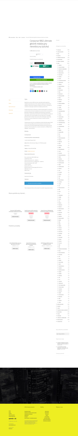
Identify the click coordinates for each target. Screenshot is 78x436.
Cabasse (60, 109)
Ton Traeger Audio (62, 285)
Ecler (59, 135)
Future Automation (62, 155)
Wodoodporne (32, 86)
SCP (59, 256)
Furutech (60, 153)
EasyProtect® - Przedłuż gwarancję (31, 418)
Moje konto (47, 411)
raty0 (42, 87)
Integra (60, 174)
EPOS (60, 143)
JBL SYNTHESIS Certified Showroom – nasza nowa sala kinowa (62, 348)
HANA (60, 164)
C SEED (60, 107)
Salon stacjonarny (12, 414)
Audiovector (61, 82)
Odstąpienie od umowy (28, 414)
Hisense (60, 168)
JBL (59, 178)
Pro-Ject (60, 243)
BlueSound (60, 93)
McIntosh (60, 212)
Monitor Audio (61, 218)
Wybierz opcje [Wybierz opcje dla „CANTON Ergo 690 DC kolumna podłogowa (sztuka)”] (46, 249)
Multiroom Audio (60, 304)
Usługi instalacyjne (12, 416)
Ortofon (60, 229)
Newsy (47, 415)
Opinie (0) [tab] (11, 113)
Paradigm (60, 233)
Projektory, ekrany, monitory (62, 309)
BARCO (60, 88)
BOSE (60, 97)
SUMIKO (60, 273)
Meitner (60, 214)
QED (59, 244)
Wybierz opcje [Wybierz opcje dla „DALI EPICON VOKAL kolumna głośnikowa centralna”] (15, 249)
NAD (59, 221)
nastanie (38, 87)
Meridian (60, 216)
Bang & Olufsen (61, 86)
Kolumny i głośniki (48, 83)
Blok (59, 91)
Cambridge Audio (62, 111)
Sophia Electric (61, 265)
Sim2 (59, 258)
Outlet (58, 308)
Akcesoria (59, 49)
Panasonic (60, 231)
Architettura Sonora (62, 80)
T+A (59, 279)
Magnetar (60, 204)
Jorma (60, 183)
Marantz (60, 206)
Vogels (60, 292)
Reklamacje (27, 415)
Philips (60, 235)
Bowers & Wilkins (62, 103)
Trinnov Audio (61, 287)
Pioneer (60, 239)
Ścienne (43, 84)
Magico (60, 202)
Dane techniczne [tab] (12, 107)
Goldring (60, 158)
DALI (59, 128)
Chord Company (61, 120)
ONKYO (60, 225)
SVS (59, 277)
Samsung (60, 254)
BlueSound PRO (61, 95)
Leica (60, 191)
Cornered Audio (61, 126)
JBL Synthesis (61, 179)
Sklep (17, 37)
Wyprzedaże (47, 416)
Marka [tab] (10, 103)
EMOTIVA (60, 141)
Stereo (58, 313)
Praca (10, 412)
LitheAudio (61, 195)
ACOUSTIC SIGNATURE (62, 68)
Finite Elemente (61, 149)
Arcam (60, 78)
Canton (60, 114)
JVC (59, 185)
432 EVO (60, 65)
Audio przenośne (60, 51)
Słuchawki (59, 315)
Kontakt (10, 413)
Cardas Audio (61, 116)
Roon (59, 250)
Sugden (60, 271)
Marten (60, 210)
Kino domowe (59, 59)
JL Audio (60, 181)
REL (59, 246)
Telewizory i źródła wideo (61, 317)
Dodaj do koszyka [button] (15, 217)
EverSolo (60, 145)
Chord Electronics (62, 122)
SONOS (60, 260)
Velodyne (60, 290)
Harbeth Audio (61, 166)
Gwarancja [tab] (11, 110)
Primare (60, 241)
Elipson (60, 139)
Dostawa (26, 416)
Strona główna (12, 37)
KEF (59, 189)
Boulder (60, 101)
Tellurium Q (61, 283)
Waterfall (60, 296)
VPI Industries (61, 294)
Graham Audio (61, 160)
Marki (19, 37)
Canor (60, 112)
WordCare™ (10, 428)
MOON (60, 220)
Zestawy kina (59, 321)
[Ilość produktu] (32, 63)
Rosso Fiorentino (62, 252)
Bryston (60, 105)
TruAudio (60, 288)
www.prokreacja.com (12, 424)
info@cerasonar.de (31, 151)
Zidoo (60, 302)
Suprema (60, 275)
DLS (59, 134)
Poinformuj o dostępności (41, 80)
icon (59, 170)
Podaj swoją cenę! (35, 77)
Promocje (47, 414)
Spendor (60, 267)
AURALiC (60, 84)
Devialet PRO (61, 132)
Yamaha (60, 300)
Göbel (60, 156)
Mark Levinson (61, 208)
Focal (60, 151)
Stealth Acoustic (62, 269)
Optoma (60, 227)
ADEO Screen (61, 70)
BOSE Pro (60, 99)
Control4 (60, 124)
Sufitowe (46, 84)
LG (59, 193)
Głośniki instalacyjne (41, 83)
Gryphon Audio (61, 162)
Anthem (60, 76)
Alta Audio (60, 74)
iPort (59, 176)
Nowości (58, 306)
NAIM (59, 223)
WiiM (59, 298)
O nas (10, 410)
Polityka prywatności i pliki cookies (30, 412)
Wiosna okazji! (60, 319)
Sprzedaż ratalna (47, 418)
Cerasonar (23, 37)
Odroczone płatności (46, 419)
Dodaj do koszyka (39, 63)
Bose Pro (58, 55)
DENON (60, 130)
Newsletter (47, 412)
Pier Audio (60, 237)
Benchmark (61, 90)
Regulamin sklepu (28, 411)
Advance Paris (61, 72)
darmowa (35, 87)
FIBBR (60, 147)
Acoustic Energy (61, 67)
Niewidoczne (34, 84)
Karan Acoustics (61, 187)
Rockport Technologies (63, 248)
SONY (60, 264)
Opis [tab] (10, 100)
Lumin (60, 199)
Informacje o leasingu (47, 420)
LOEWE (60, 197)
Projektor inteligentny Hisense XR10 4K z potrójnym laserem (62, 343)
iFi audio (60, 172)
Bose (58, 53)
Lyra (59, 200)
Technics (60, 281)
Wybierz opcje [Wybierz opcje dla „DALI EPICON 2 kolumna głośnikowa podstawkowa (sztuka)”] (31, 250)
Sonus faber (61, 262)
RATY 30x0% (59, 311)
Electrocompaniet (62, 137)
